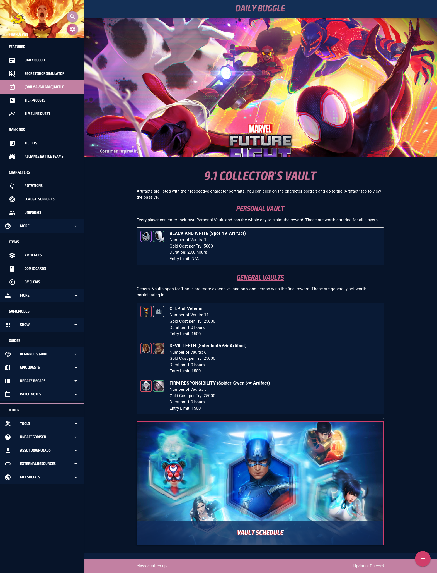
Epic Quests (41, 367)
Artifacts (25, 255)
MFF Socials (41, 477)
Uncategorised (41, 437)
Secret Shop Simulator (37, 73)
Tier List (24, 143)
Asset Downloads (41, 450)
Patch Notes (41, 394)
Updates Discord (368, 566)
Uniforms (25, 212)
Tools (41, 423)
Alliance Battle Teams (36, 156)
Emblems (24, 282)
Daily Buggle (260, 9)
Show (41, 325)
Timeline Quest (29, 114)
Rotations (26, 186)
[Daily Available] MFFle (36, 87)
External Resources (41, 464)
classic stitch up (152, 566)
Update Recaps (41, 381)
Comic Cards (27, 268)
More (41, 226)
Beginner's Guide (41, 354)
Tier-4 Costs (27, 100)
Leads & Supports (32, 199)
